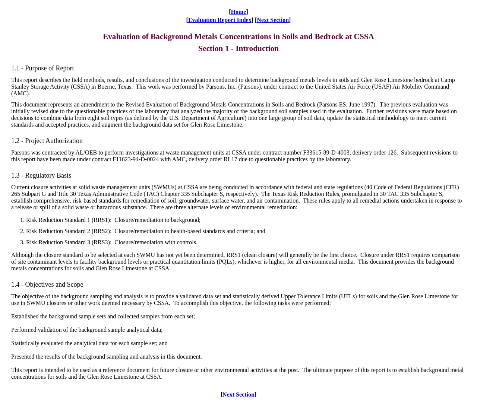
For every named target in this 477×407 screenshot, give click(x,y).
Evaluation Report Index (220, 20)
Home (238, 12)
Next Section (273, 20)
